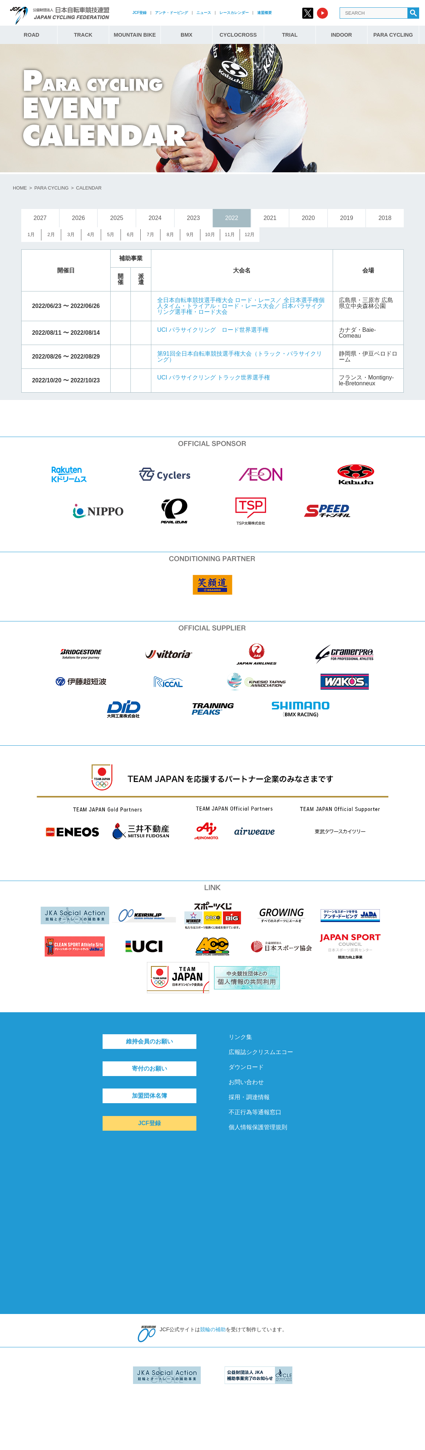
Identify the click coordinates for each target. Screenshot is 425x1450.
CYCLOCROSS (238, 35)
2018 (385, 218)
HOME (20, 188)
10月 (210, 234)
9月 (190, 234)
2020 (308, 218)
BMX (186, 35)
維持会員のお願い (149, 1041)
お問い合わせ (246, 1082)
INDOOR (341, 35)
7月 (150, 234)
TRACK (83, 35)
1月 (31, 234)
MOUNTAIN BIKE (135, 35)
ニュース (203, 13)
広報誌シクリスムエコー (261, 1052)
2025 (116, 218)
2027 (40, 218)
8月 (170, 234)
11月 (230, 234)
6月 (130, 234)
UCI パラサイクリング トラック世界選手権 (213, 377)
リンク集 (240, 1037)
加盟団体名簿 (149, 1096)
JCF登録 (139, 13)
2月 (51, 234)
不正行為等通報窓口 (255, 1112)
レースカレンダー (234, 13)
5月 (110, 234)
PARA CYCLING (393, 35)
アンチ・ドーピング (171, 13)
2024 (155, 218)
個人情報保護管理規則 (258, 1127)
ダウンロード (246, 1067)
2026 (78, 218)
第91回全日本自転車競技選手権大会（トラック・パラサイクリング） (239, 356)
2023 (193, 218)
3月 (71, 234)
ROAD (31, 35)
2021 (270, 218)
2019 (346, 218)
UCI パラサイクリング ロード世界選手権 (213, 330)
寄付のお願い (149, 1068)
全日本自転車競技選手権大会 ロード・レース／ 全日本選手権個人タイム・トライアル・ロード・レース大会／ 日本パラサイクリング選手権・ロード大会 (241, 306)
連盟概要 (264, 13)
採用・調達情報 (249, 1097)
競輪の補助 (213, 1329)
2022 (232, 218)
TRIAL (290, 35)
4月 (91, 234)
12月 (250, 234)
